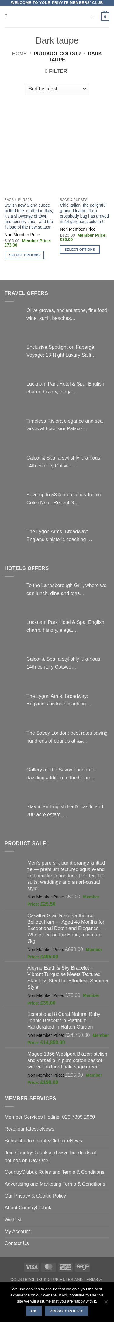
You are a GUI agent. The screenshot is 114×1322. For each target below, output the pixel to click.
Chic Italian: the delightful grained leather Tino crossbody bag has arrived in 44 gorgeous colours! (84, 213)
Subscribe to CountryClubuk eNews (43, 1140)
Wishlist (13, 1219)
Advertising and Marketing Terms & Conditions (55, 1184)
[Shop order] (57, 89)
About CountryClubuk (28, 1207)
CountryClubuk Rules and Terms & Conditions (54, 1172)
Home (19, 53)
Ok (34, 1311)
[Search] (94, 17)
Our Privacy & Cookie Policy (35, 1195)
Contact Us (17, 1243)
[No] (105, 1303)
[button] (8, 16)
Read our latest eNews (29, 1128)
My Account (17, 1231)
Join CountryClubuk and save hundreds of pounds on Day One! (50, 1156)
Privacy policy (66, 1311)
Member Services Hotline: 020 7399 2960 (50, 1117)
